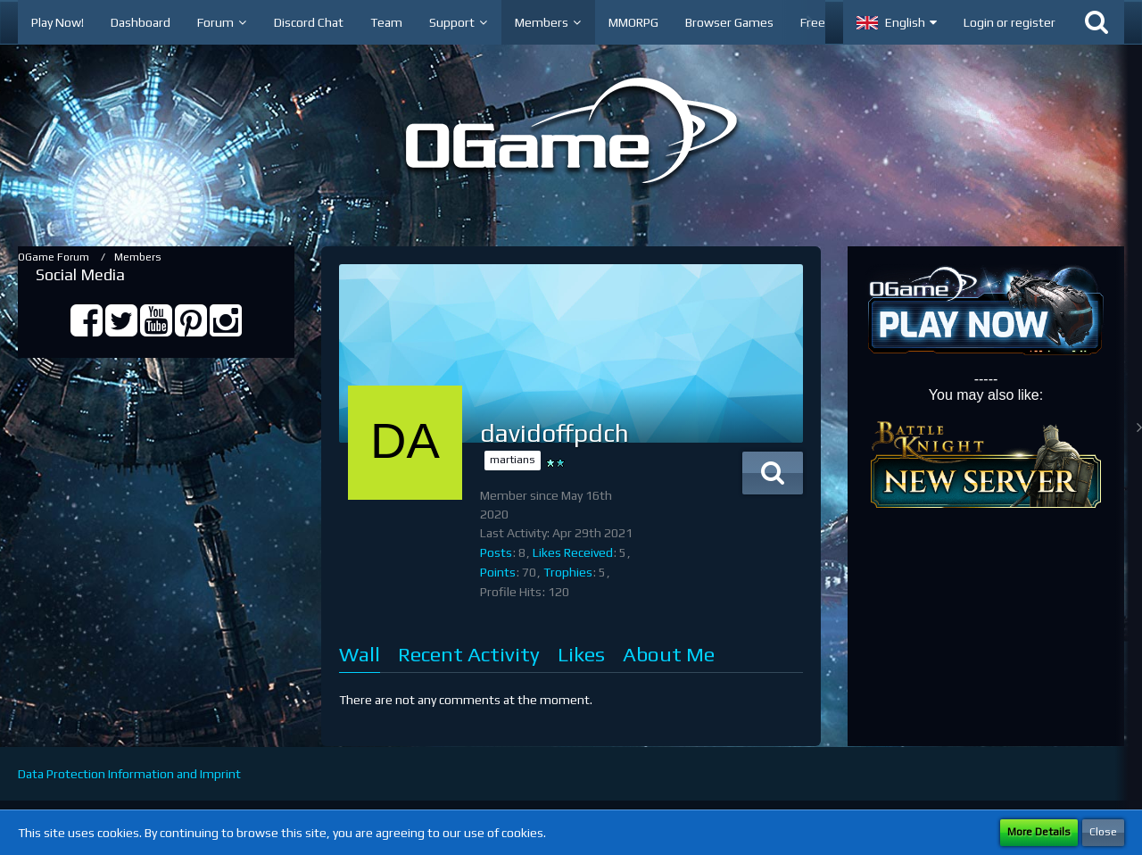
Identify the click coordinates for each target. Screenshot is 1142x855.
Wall (359, 654)
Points (498, 572)
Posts (496, 552)
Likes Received (573, 552)
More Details (1039, 832)
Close (1103, 832)
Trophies (567, 572)
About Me (669, 654)
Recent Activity (469, 654)
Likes (581, 654)
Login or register (1009, 22)
